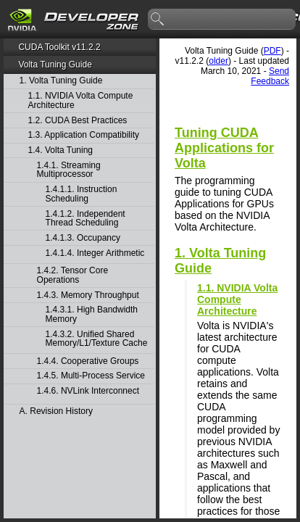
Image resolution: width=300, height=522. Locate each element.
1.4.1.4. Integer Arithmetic (95, 253)
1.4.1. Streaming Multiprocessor (69, 170)
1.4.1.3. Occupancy (83, 238)
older (218, 61)
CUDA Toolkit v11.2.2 (59, 47)
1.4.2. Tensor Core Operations (73, 275)
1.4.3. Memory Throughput (88, 295)
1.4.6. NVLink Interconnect (88, 391)
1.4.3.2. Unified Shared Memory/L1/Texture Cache (97, 339)
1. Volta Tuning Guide (61, 81)
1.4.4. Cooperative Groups (88, 361)
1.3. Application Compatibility (83, 135)
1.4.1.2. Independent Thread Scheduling (85, 219)
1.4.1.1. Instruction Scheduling (81, 194)
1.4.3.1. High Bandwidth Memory (92, 314)
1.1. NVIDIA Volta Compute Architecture (80, 100)
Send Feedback (270, 76)
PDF (272, 51)
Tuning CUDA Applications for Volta (224, 147)
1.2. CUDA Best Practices (78, 120)
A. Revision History (56, 411)
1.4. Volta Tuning (60, 150)
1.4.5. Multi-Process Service (91, 376)
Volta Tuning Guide (54, 64)
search (158, 19)
